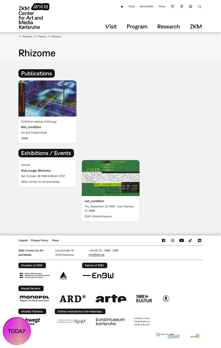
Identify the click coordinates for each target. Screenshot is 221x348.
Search (199, 6)
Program (137, 26)
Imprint (23, 240)
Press (162, 6)
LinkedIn (199, 240)
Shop (132, 6)
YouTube (181, 240)
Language (191, 6)
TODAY (17, 331)
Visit (111, 26)
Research (168, 26)
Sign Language (181, 6)
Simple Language (173, 6)
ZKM (196, 26)
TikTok (191, 240)
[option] (48, 111)
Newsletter (147, 6)
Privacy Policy (39, 240)
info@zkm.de (97, 254)
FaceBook (164, 240)
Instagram (173, 240)
